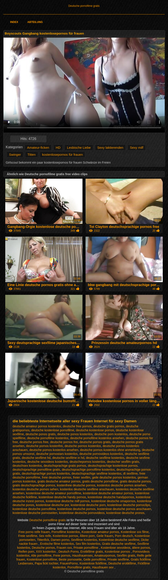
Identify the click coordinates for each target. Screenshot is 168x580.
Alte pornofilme (41, 555)
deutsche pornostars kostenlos (57, 454)
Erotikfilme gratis (91, 551)
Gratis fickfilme (141, 559)
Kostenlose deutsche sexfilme (119, 540)
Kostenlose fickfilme (93, 563)
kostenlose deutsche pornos (76, 509)
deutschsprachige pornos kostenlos (46, 473)
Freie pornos (61, 555)
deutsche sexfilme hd (36, 457)
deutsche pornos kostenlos (83, 446)
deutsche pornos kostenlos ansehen (53, 450)
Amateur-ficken (38, 147)
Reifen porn (26, 551)
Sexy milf (136, 147)
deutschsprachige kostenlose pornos (113, 465)
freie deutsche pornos (56, 477)
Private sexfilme (118, 559)
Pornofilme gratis (78, 567)
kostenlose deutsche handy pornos (62, 497)
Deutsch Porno (68, 551)
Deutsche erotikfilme (122, 563)
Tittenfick (43, 540)
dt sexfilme (130, 473)
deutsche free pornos (77, 426)
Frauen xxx (64, 547)
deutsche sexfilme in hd (68, 457)
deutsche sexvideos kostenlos (47, 461)
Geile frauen (104, 536)
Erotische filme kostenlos (57, 543)
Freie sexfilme (27, 536)
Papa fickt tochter (46, 563)
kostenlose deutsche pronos (125, 513)
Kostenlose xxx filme (135, 532)
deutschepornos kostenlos (87, 461)
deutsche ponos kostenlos (75, 434)
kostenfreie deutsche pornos (76, 485)
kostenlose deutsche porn (88, 505)
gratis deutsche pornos (135, 481)
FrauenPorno (69, 563)
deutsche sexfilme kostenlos (105, 457)
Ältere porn (87, 536)
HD (58, 147)
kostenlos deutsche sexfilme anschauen (87, 489)
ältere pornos (141, 547)
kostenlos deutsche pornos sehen (35, 489)
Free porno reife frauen (34, 532)
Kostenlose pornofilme (42, 559)
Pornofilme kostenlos (65, 532)
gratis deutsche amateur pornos (58, 481)
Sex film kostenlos (88, 543)
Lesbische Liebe (79, 147)
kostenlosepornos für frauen (62, 154)
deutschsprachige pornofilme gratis (36, 469)
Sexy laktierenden (110, 147)
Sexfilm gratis (126, 555)
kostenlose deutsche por (52, 505)
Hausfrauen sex (103, 567)
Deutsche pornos (43, 547)
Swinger (15, 154)
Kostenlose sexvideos (115, 547)
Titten (32, 154)
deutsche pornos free (34, 442)
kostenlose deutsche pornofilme (34, 509)
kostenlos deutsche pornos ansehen (121, 485)
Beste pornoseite (70, 559)
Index (14, 22)
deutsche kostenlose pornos (95, 430)
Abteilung (35, 22)
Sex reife (45, 536)
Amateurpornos (104, 555)
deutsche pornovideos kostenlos (101, 454)
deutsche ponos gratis (41, 434)
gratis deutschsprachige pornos (34, 485)
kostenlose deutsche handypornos (111, 497)
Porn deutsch (124, 536)
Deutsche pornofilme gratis (84, 5)
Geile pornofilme (94, 559)
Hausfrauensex (82, 555)
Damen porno (60, 540)
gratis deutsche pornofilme (100, 481)
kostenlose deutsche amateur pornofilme (53, 493)
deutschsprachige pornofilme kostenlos (88, 469)
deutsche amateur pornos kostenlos (37, 426)
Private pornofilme (86, 547)
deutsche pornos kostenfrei (44, 446)
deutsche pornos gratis (94, 442)
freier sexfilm (81, 477)
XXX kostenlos (46, 551)
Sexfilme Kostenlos (84, 540)
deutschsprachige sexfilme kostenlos (96, 473)
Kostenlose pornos (65, 536)
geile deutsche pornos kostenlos (114, 477)
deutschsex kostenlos (27, 465)
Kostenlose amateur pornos (100, 532)
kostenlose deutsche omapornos (113, 501)
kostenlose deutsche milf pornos (67, 501)
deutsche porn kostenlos (111, 434)
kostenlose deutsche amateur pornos (108, 493)
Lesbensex (25, 563)
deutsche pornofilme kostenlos (47, 438)
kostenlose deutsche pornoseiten (35, 513)
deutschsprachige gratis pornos (65, 465)
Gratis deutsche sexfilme (118, 543)
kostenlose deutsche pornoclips (128, 505)
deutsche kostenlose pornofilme (52, 430)
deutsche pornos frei (64, 442)
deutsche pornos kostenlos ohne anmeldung (110, 450)
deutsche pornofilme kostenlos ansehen (97, 438)
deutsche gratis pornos (108, 426)
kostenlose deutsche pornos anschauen (124, 509)
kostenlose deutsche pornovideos (82, 513)
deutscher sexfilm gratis (123, 461)
